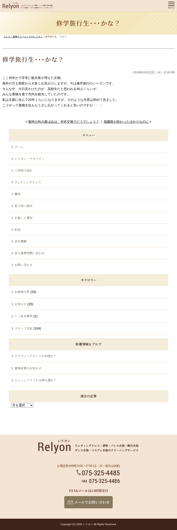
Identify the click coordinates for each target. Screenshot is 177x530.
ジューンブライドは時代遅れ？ (35, 380)
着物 (18, 194)
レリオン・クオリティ (29, 158)
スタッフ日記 (23, 328)
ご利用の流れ (23, 170)
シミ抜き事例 (23, 316)
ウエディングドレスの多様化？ (35, 356)
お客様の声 (22, 292)
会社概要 (21, 241)
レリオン (88, 524)
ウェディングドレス (28, 182)
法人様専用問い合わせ (29, 253)
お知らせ (21, 304)
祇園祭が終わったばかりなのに (126, 121)
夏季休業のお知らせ (28, 368)
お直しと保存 (23, 218)
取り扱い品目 (23, 206)
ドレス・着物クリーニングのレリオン (23, 36)
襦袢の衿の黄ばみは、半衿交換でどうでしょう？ (63, 121)
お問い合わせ (23, 265)
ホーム (19, 147)
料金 (18, 229)
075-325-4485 (98, 473)
